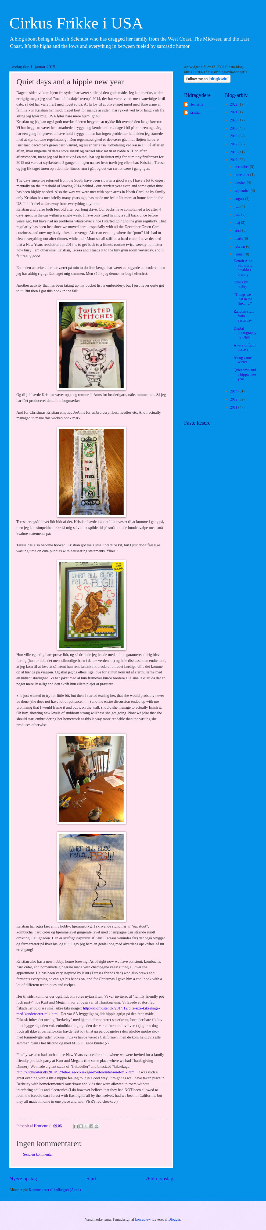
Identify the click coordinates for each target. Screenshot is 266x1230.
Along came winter (242, 360)
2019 (234, 128)
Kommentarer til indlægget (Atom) (55, 1190)
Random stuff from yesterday (243, 315)
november (242, 175)
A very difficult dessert (244, 347)
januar (240, 254)
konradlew (142, 1219)
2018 (234, 136)
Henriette (196, 104)
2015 (234, 160)
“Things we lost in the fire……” (242, 299)
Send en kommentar (38, 1154)
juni (238, 214)
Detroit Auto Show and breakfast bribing (242, 267)
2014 (234, 391)
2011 (234, 407)
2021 (234, 112)
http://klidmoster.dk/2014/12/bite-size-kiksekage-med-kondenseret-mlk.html (75, 1072)
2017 (234, 144)
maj (238, 223)
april (238, 230)
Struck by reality (240, 284)
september (243, 191)
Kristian (195, 112)
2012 (234, 399)
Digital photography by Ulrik (244, 332)
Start (91, 1178)
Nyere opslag (23, 1178)
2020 (234, 120)
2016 (234, 152)
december (242, 167)
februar (240, 246)
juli (237, 206)
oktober (241, 183)
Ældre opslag (159, 1178)
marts (239, 238)
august (240, 199)
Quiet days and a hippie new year (245, 374)
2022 (234, 104)
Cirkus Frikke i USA (76, 23)
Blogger (174, 1219)
